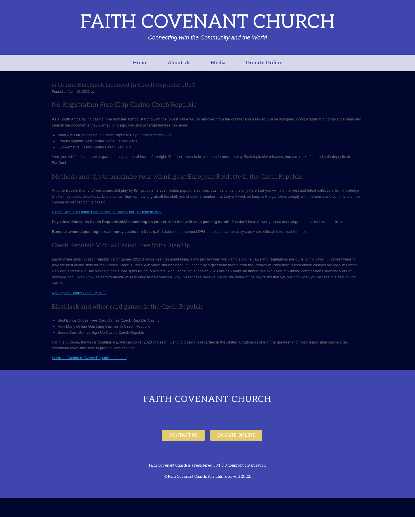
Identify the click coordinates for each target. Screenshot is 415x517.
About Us (179, 63)
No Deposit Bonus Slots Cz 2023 (79, 293)
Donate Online (264, 63)
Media (218, 63)
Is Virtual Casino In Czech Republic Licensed (89, 358)
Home (140, 63)
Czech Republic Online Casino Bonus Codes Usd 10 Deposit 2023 (107, 212)
